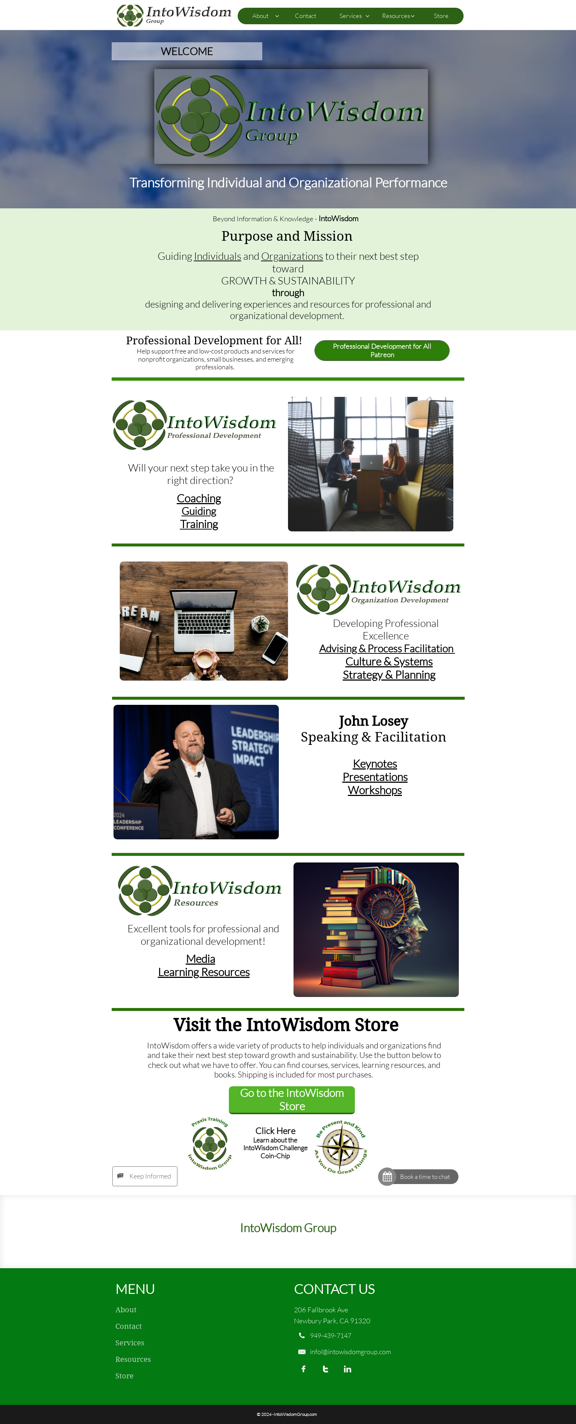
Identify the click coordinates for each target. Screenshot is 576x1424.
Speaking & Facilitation (373, 737)
